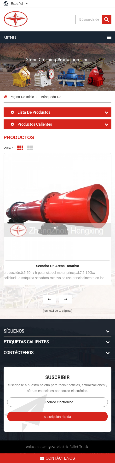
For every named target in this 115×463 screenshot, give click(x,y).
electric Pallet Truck (72, 446)
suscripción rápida (57, 416)
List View (30, 148)
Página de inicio (22, 97)
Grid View (20, 148)
